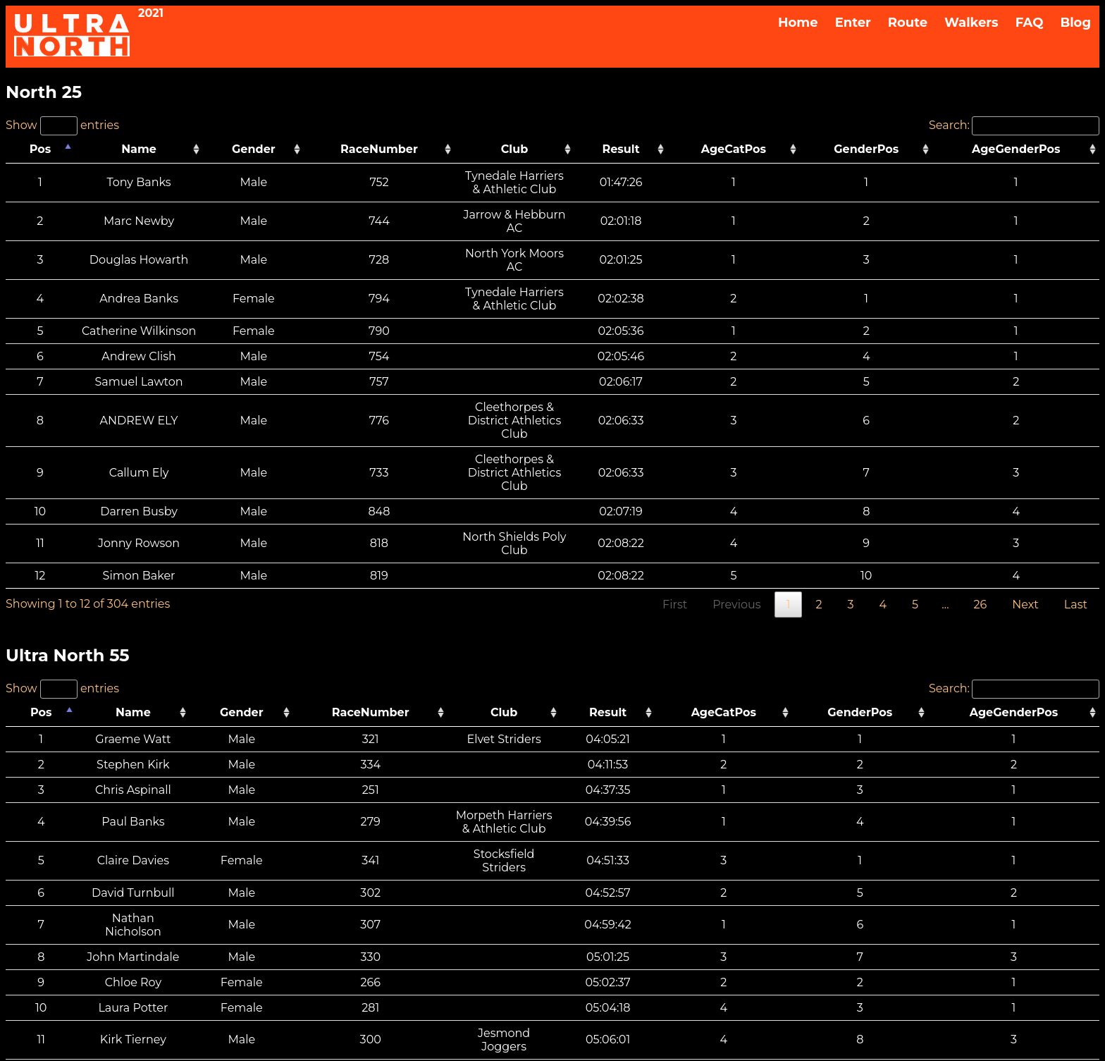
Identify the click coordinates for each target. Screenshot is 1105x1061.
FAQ (1030, 22)
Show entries (62, 125)
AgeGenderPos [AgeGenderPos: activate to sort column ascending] (1034, 149)
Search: (1014, 125)
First (674, 484)
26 (980, 484)
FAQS (552, 957)
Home (798, 22)
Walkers (971, 22)
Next (1025, 484)
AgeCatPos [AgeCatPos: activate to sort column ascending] (815, 149)
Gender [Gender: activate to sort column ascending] (291, 149)
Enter (853, 22)
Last (1075, 484)
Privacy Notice (511, 984)
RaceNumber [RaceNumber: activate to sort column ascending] (389, 149)
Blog (1075, 22)
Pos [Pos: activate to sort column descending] (33, 149)
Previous (736, 484)
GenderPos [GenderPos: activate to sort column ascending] (918, 149)
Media (552, 998)
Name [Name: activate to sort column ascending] (155, 149)
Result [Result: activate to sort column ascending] (729, 149)
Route (907, 22)
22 (980, 926)
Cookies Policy (594, 984)
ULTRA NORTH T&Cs (472, 971)
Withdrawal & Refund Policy (610, 971)
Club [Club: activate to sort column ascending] (570, 149)
